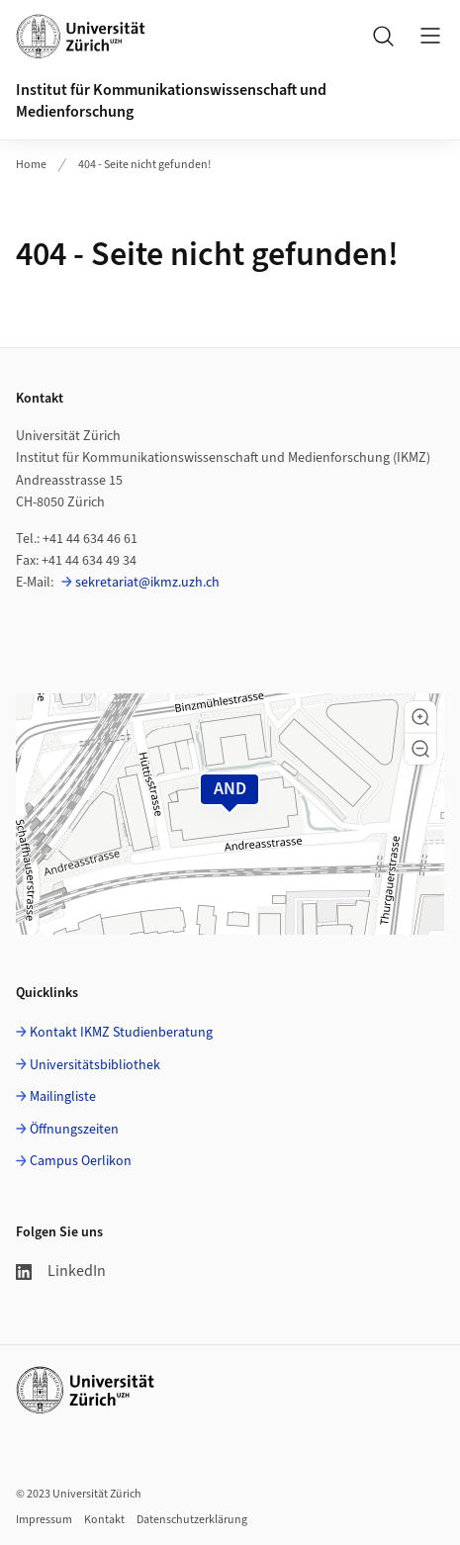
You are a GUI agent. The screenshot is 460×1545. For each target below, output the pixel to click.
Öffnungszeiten (74, 1129)
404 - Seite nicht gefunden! (144, 164)
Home (31, 164)
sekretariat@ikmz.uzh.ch (147, 582)
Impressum (44, 1519)
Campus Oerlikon (81, 1161)
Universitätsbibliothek (95, 1065)
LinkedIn (61, 1271)
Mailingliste (63, 1097)
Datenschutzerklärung (192, 1519)
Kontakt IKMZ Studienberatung (121, 1033)
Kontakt (104, 1519)
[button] (420, 717)
